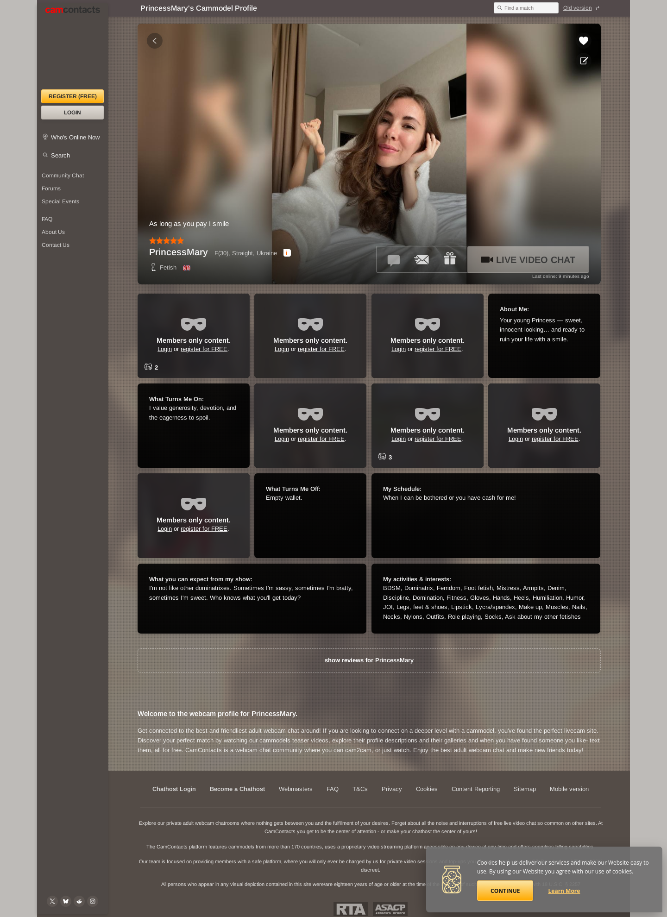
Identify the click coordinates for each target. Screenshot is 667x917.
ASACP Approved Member (390, 909)
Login (72, 112)
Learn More (564, 891)
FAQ (333, 788)
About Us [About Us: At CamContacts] (53, 232)
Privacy (392, 788)
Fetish (162, 267)
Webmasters (296, 788)
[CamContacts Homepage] (72, 46)
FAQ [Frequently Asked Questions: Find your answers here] (47, 219)
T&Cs (360, 788)
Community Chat (63, 175)
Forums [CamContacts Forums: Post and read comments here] (51, 188)
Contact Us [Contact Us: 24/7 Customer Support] (55, 245)
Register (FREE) (73, 96)
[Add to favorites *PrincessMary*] (583, 41)
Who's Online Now (75, 137)
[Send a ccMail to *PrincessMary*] (422, 259)
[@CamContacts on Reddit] (79, 901)
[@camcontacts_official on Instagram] (92, 901)
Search (60, 155)
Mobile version (569, 788)
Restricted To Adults (351, 909)
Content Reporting (476, 788)
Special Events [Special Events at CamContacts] (60, 201)
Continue (505, 891)
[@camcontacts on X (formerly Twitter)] (52, 901)
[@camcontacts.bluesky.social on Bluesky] (65, 901)
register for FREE (204, 348)
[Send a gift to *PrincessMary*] (450, 259)
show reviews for (369, 660)
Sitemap (525, 788)
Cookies (427, 788)
